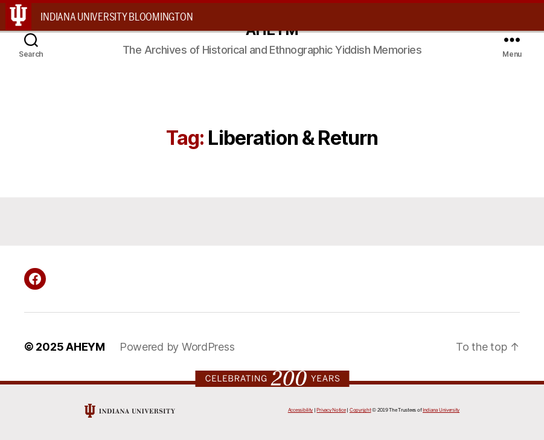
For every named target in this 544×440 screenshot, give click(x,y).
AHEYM (85, 346)
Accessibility (300, 410)
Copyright (360, 410)
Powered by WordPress (177, 346)
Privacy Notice (330, 410)
